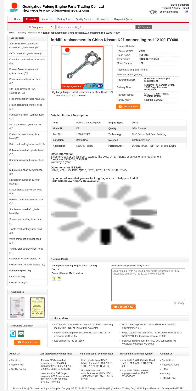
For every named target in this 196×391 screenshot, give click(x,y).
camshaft (14, 276)
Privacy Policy (20, 388)
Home (17, 19)
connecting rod (34, 33)
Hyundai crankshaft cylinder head (26, 114)
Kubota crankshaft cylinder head (25, 170)
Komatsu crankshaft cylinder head (26, 160)
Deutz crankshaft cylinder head (25, 79)
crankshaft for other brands (23, 258)
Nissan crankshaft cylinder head (25, 189)
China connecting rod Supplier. (46, 388)
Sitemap (166, 373)
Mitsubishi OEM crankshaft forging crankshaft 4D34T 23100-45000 (135, 373)
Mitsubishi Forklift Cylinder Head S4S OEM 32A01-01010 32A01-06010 (138, 363)
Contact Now (130, 106)
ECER (179, 388)
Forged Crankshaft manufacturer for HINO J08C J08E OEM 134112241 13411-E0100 (97, 375)
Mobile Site (169, 378)
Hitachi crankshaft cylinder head (25, 105)
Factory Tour (63, 19)
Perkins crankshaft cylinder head (26, 199)
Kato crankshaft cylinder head (24, 144)
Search (146, 27)
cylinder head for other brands (24, 264)
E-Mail (165, 369)
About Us (47, 19)
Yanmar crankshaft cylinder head (26, 248)
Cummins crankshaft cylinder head (27, 59)
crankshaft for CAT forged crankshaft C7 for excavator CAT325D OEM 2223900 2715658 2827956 (55, 377)
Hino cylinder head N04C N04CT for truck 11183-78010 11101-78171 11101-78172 (96, 363)
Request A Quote (171, 8)
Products (31, 19)
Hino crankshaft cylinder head (24, 99)
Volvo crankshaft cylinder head (25, 239)
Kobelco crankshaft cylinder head (26, 150)
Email (185, 8)
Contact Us (103, 19)
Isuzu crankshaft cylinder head (25, 124)
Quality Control (83, 19)
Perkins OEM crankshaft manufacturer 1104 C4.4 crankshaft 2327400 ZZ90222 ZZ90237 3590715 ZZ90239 (56, 364)
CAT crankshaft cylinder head (24, 53)
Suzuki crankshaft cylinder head (25, 219)
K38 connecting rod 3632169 (69, 340)
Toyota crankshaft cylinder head (25, 229)
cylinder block (16, 282)
